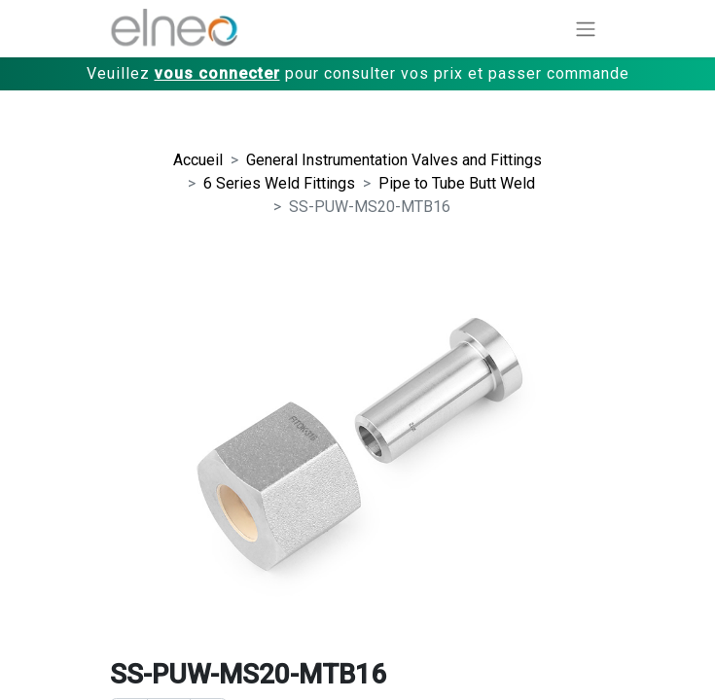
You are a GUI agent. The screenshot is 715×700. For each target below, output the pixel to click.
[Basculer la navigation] (585, 29)
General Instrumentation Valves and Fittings (394, 160)
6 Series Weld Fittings (279, 183)
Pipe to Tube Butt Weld (456, 183)
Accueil (198, 160)
